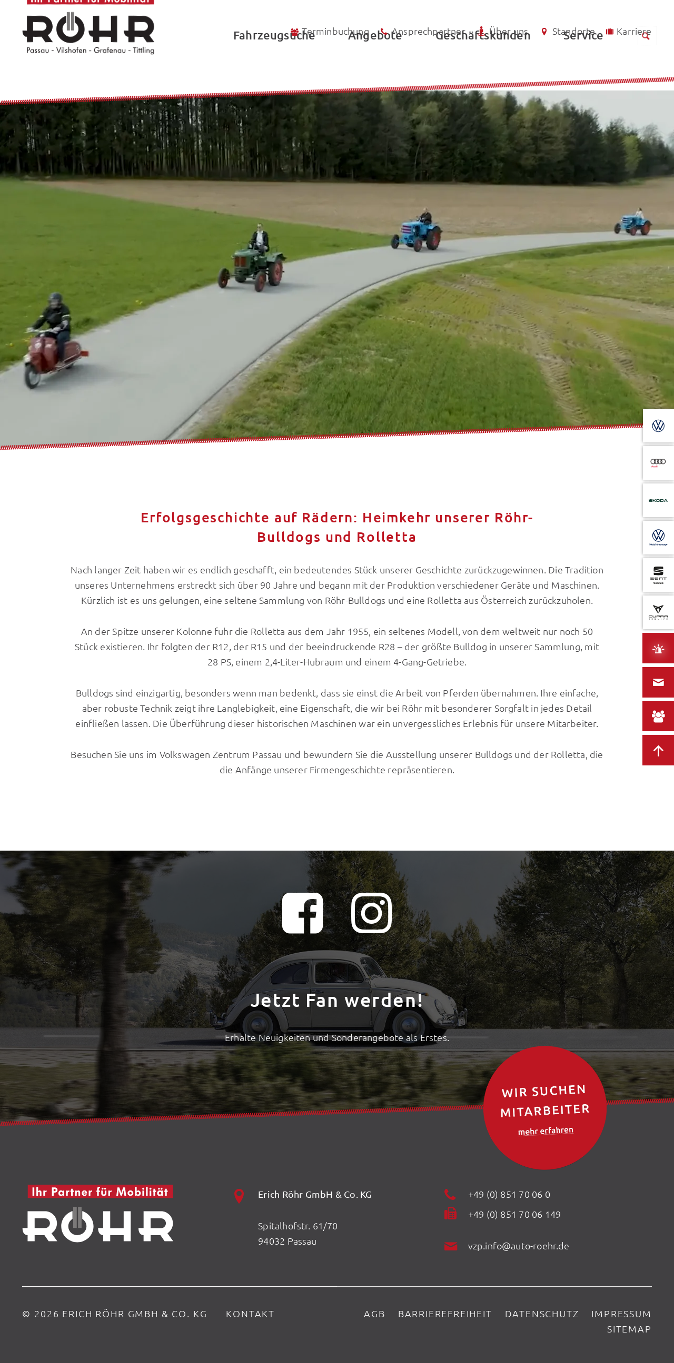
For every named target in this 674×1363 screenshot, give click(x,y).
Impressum (621, 1313)
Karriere (627, 31)
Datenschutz (542, 1313)
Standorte (567, 31)
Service (583, 66)
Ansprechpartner (422, 31)
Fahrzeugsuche (274, 66)
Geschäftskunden (483, 66)
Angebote (375, 66)
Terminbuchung (329, 31)
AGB (374, 1313)
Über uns (502, 31)
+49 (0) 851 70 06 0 (509, 1194)
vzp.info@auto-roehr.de (519, 1245)
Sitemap (629, 1328)
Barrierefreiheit (445, 1313)
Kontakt (250, 1313)
